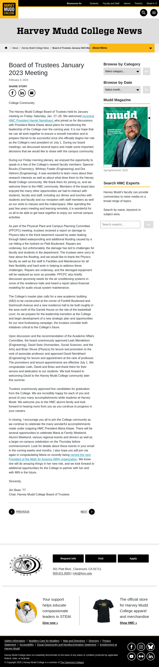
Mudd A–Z (152, 3)
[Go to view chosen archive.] (146, 89)
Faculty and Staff (111, 3)
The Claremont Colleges (72, 662)
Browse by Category (121, 64)
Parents (138, 3)
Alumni (127, 3)
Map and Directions (74, 640)
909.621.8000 (62, 573)
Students (94, 3)
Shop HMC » (128, 622)
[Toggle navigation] (154, 12)
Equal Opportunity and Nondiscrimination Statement (66, 644)
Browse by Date (117, 82)
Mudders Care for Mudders (44, 640)
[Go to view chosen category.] (146, 71)
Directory (94, 640)
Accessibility (27, 644)
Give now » (50, 622)
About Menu (99, 47)
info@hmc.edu (82, 573)
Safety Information (14, 640)
